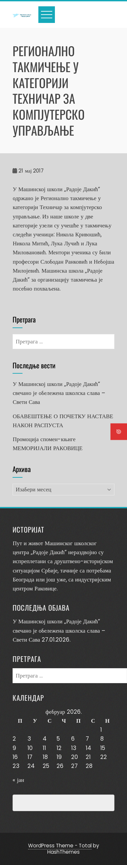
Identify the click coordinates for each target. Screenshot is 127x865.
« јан (18, 780)
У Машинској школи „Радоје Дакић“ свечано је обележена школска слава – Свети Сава (59, 393)
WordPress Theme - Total (60, 845)
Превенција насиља (43, 803)
